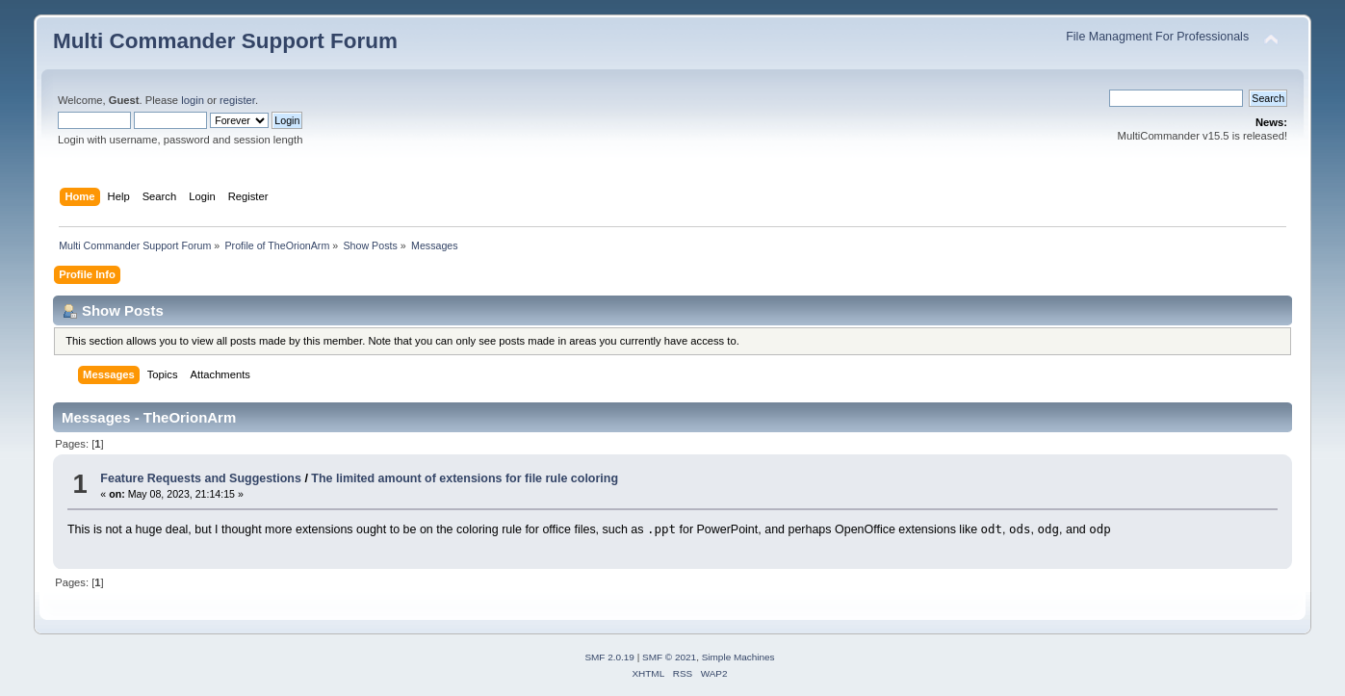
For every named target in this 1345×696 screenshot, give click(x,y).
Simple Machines (738, 657)
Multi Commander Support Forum (225, 41)
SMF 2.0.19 (609, 657)
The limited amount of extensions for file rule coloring (464, 478)
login (192, 100)
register (237, 100)
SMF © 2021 (669, 657)
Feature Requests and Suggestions (200, 478)
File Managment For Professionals (1157, 36)
